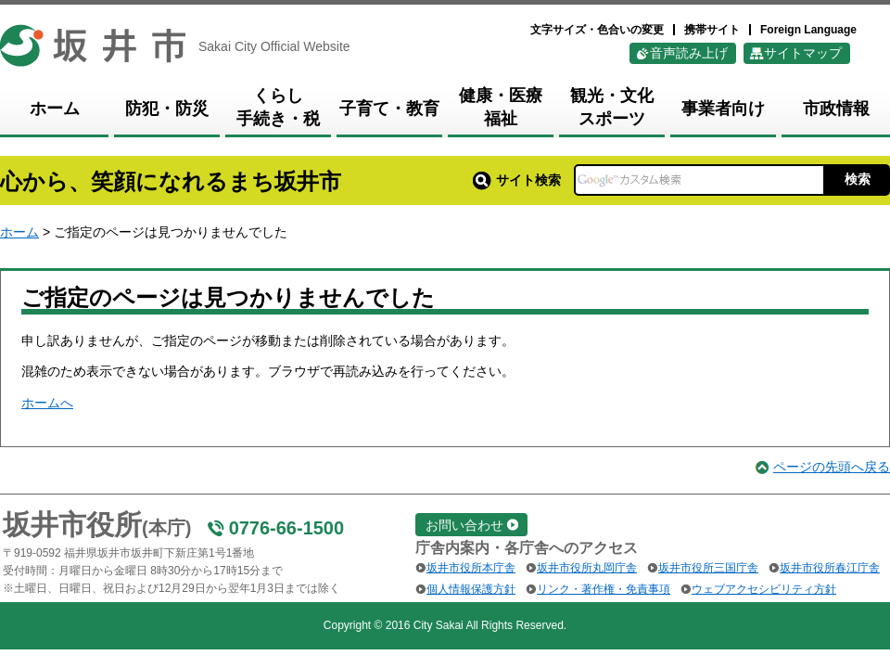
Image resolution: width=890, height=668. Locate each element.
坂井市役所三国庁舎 (708, 567)
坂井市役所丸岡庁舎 (587, 567)
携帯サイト (712, 29)
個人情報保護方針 (470, 589)
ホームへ (47, 402)
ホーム (19, 232)
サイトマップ (803, 52)
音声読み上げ (689, 52)
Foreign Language (808, 29)
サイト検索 (517, 180)
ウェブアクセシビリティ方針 (764, 589)
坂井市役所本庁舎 (470, 567)
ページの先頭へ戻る (831, 466)
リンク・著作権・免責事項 (603, 589)
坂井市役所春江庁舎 (830, 567)
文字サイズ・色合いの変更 (597, 29)
